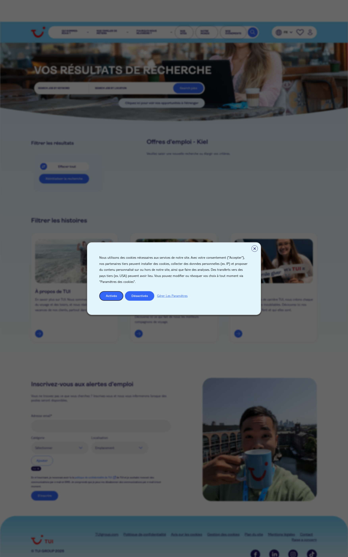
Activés (111, 296)
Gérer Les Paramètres (172, 295)
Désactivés (140, 296)
